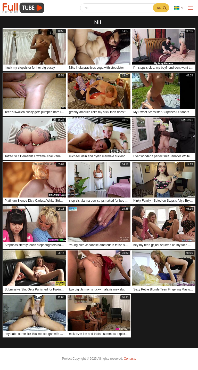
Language (176, 7)
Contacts (130, 358)
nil (159, 7)
